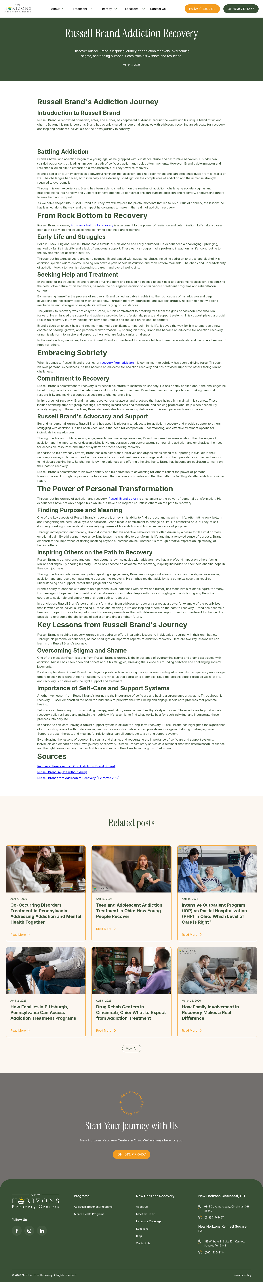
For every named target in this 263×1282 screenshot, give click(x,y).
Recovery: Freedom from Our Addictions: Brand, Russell (76, 766)
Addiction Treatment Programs (93, 1206)
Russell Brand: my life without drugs (62, 772)
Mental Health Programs (89, 1214)
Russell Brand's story (123, 498)
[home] (17, 8)
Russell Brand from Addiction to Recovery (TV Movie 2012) (78, 778)
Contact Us (143, 1243)
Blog (139, 1236)
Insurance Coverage (148, 1221)
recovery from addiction (117, 362)
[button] (58, 8)
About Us (142, 1206)
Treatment (80, 9)
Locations (131, 9)
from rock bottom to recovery (92, 225)
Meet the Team (145, 1214)
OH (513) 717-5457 (241, 9)
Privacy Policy (242, 1275)
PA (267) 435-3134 (202, 9)
